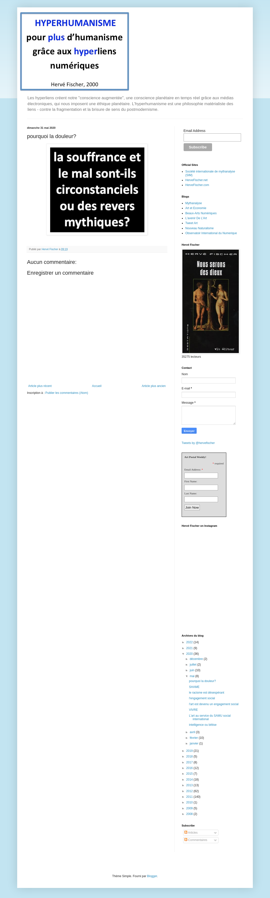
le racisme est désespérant (206, 692)
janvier (194, 743)
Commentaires (195, 840)
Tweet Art (191, 223)
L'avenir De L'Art (196, 218)
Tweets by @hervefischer (198, 443)
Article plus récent (40, 386)
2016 (190, 768)
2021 (190, 648)
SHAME (194, 687)
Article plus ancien (154, 386)
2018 (190, 756)
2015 (190, 773)
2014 (190, 779)
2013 (190, 785)
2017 (190, 762)
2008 (190, 814)
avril (193, 732)
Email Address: (192, 469)
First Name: (190, 481)
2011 (190, 796)
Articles (191, 832)
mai (192, 676)
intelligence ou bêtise (202, 725)
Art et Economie (195, 208)
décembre (197, 659)
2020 (190, 654)
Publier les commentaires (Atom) (66, 393)
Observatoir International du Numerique (211, 233)
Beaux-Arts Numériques (200, 213)
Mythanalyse (193, 203)
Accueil (97, 386)
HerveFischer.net (196, 180)
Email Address (194, 131)
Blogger (152, 876)
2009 (190, 808)
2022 (190, 642)
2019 (190, 751)
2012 (190, 791)
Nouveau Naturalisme (199, 228)
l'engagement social (202, 698)
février (194, 738)
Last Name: (190, 493)
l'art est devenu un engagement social (214, 704)
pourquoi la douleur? (202, 681)
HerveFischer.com (197, 185)
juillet (193, 664)
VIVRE (193, 710)
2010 (190, 802)
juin (192, 670)
